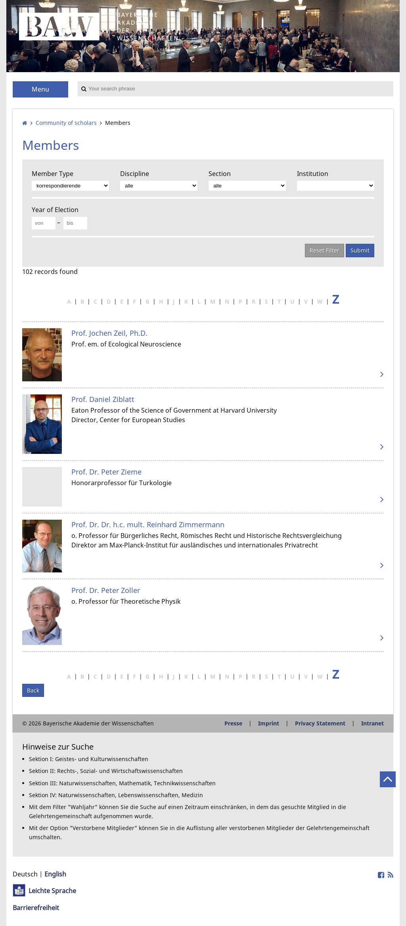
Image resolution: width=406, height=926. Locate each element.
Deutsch (25, 874)
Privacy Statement (320, 723)
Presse (233, 723)
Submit (360, 250)
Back (33, 690)
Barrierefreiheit (36, 907)
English (55, 874)
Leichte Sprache (52, 890)
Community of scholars (66, 122)
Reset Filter (324, 250)
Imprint (268, 723)
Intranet (372, 723)
